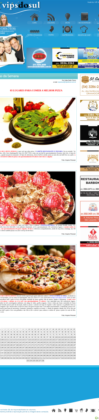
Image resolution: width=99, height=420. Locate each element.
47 (59, 332)
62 (23, 334)
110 (5, 340)
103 (65, 337)
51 (71, 332)
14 (41, 329)
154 (56, 342)
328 (43, 361)
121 (38, 340)
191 (5, 348)
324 (31, 361)
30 (8, 332)
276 (17, 355)
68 (41, 334)
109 (2, 340)
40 (38, 332)
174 (35, 345)
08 (84, 17)
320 (68, 358)
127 (56, 340)
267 (71, 353)
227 (32, 350)
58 (11, 334)
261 (53, 353)
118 (29, 340)
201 (35, 348)
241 (74, 350)
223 (20, 350)
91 (29, 337)
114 (17, 340)
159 (71, 342)
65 (32, 334)
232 (47, 350)
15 (44, 329)
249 (17, 353)
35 (23, 332)
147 (35, 342)
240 (71, 350)
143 (23, 342)
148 (38, 342)
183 (62, 345)
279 (26, 355)
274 (11, 355)
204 (44, 348)
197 (23, 348)
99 (53, 337)
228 (35, 350)
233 (50, 350)
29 (5, 332)
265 (65, 353)
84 (8, 337)
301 (11, 358)
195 (17, 348)
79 (74, 334)
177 (44, 345)
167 (14, 345)
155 (59, 342)
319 (65, 358)
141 (17, 342)
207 (53, 348)
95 (41, 337)
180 (53, 345)
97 (47, 337)
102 (62, 337)
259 (47, 353)
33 (17, 332)
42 (44, 332)
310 (38, 358)
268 (74, 353)
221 (14, 350)
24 (71, 329)
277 (20, 355)
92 (32, 337)
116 (23, 340)
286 (47, 355)
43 (47, 332)
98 (50, 337)
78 (71, 334)
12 (35, 329)
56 (5, 334)
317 (59, 358)
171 (26, 345)
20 (59, 329)
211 (65, 348)
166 (11, 345)
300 (8, 358)
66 (35, 334)
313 (47, 358)
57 (8, 334)
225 (26, 350)
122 (41, 340)
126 (53, 340)
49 (65, 332)
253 (29, 353)
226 (29, 350)
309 (35, 358)
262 (56, 353)
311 (41, 358)
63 (26, 334)
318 (62, 358)
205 (47, 348)
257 (41, 353)
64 (29, 334)
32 (14, 332)
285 (44, 355)
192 (8, 348)
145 (29, 342)
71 (50, 334)
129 (62, 340)
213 (71, 348)
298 (2, 358)
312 (44, 358)
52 (74, 332)
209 (59, 348)
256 (38, 353)
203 (41, 348)
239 (68, 350)
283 (38, 355)
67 (38, 334)
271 (2, 355)
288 (53, 355)
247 (11, 353)
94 (38, 337)
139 (11, 342)
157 (65, 342)
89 (23, 337)
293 (68, 355)
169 (20, 345)
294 (71, 355)
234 (53, 350)
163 (2, 345)
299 (5, 358)
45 (53, 332)
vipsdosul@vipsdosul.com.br (67, 82)
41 (41, 332)
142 (20, 342)
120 (35, 340)
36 (26, 332)
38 (32, 332)
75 (62, 334)
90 (26, 337)
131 (68, 340)
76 (65, 334)
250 (20, 353)
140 (14, 342)
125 (50, 340)
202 (38, 348)
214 (74, 348)
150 (44, 342)
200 (32, 348)
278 (23, 355)
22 (65, 329)
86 (14, 337)
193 (11, 348)
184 (65, 345)
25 (74, 329)
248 (14, 353)
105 (71, 337)
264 (62, 353)
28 (2, 332)
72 (53, 334)
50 (68, 332)
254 (32, 353)
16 (47, 329)
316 (56, 358)
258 (44, 353)
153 (53, 342)
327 (40, 361)
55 (2, 334)
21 (62, 329)
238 (65, 350)
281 (32, 355)
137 (5, 342)
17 (50, 329)
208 (56, 348)
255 (35, 353)
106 (74, 337)
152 (50, 342)
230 (41, 350)
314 (50, 358)
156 (62, 342)
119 (32, 340)
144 (26, 342)
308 (32, 358)
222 (17, 350)
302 (14, 358)
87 (17, 337)
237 (62, 350)
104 (68, 337)
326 (37, 361)
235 (56, 350)
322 (74, 358)
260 (50, 353)
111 (8, 340)
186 (71, 345)
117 (26, 340)
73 (56, 334)
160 (74, 342)
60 (17, 334)
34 (20, 332)
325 (34, 361)
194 (14, 348)
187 (74, 345)
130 (65, 340)
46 (56, 332)
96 (44, 337)
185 (68, 345)
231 (44, 350)
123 (44, 340)
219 (8, 350)
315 (53, 358)
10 (29, 329)
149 (41, 342)
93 (35, 337)
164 (5, 345)
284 (41, 355)
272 (5, 355)
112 (11, 340)
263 (59, 353)
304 (20, 358)
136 (2, 342)
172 (29, 345)
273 (8, 355)
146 (32, 342)
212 (68, 348)
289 (56, 355)
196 (20, 348)
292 (65, 355)
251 (23, 353)
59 (14, 334)
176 (41, 345)
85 (11, 337)
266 (68, 353)
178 (47, 345)
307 (29, 358)
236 (59, 350)
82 (2, 337)
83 (5, 337)
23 (68, 329)
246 (8, 353)
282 (35, 355)
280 (29, 355)
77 (68, 334)
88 (20, 337)
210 (62, 348)
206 (50, 348)
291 (62, 355)
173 (32, 345)
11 (32, 329)
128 (59, 340)
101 (59, 337)
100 (56, 337)
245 (5, 353)
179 (50, 345)
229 (38, 350)
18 (53, 329)
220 (11, 350)
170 (23, 345)
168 (17, 345)
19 (56, 329)
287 (50, 355)
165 (8, 345)
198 (26, 348)
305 (23, 358)
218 (5, 350)
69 (44, 334)
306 (26, 358)
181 (56, 345)
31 (11, 332)
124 (47, 340)
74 (59, 334)
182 (59, 345)
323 (28, 361)
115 (20, 340)
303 (17, 358)
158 (68, 342)
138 (8, 342)
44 (50, 332)
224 (23, 350)
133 (74, 340)
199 (29, 348)
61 (20, 334)
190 (2, 348)
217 (2, 350)
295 (74, 355)
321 (71, 358)
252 (26, 353)
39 (35, 332)
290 (59, 355)
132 (71, 340)
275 (14, 355)
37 (29, 332)
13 (38, 329)
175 (38, 345)
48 (62, 332)
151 (47, 342)
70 (47, 334)
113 (14, 340)
